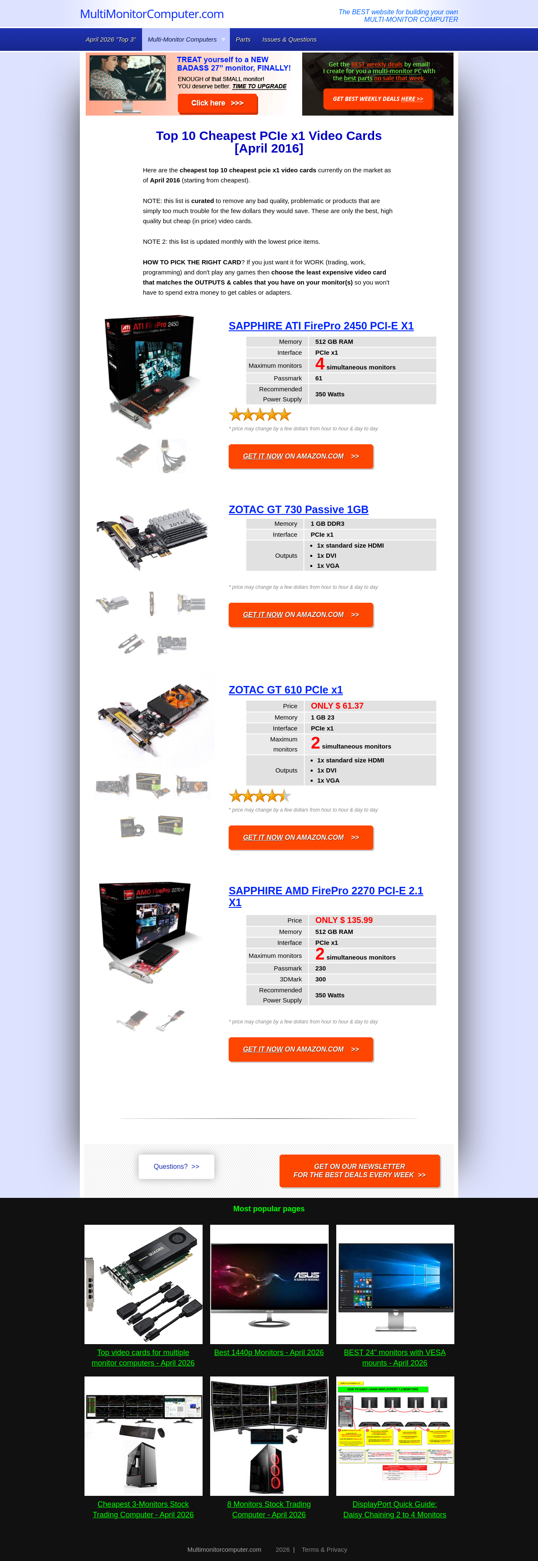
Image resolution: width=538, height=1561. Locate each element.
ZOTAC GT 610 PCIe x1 (286, 690)
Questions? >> (177, 1166)
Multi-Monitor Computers (187, 39)
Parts (243, 39)
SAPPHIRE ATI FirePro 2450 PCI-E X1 (321, 326)
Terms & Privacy (324, 1549)
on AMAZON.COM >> (301, 456)
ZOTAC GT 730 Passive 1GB (299, 509)
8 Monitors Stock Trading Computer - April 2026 (269, 1504)
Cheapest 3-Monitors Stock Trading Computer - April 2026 (143, 1504)
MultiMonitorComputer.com (152, 13)
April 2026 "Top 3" (111, 39)
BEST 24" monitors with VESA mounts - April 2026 (395, 1352)
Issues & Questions (289, 39)
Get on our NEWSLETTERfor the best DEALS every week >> (360, 1171)
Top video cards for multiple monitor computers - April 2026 (143, 1352)
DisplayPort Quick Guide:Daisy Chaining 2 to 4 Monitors (395, 1504)
